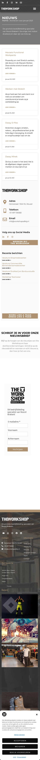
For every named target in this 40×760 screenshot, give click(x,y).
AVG (14, 757)
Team (26, 556)
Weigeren (20, 746)
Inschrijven (18, 449)
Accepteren (20, 741)
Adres (12, 201)
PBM (4, 582)
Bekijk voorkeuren (20, 752)
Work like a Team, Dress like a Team (8, 571)
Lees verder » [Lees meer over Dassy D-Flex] (10, 141)
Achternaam (13, 438)
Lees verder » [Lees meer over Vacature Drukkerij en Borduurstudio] (6, 273)
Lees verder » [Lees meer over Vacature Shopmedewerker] (6, 260)
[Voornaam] (17, 434)
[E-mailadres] (17, 425)
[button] (37, 714)
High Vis (5, 576)
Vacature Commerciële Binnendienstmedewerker (13, 264)
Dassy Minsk (11, 156)
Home (5, 20)
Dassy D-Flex (11, 123)
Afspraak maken (30, 553)
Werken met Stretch (15, 89)
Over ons (27, 544)
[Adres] (5, 202)
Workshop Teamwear (11, 277)
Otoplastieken (7, 579)
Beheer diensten (19, 735)
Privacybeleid (21, 757)
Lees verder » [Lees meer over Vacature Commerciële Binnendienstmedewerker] (6, 268)
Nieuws (26, 550)
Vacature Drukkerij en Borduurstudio (18, 271)
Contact (27, 559)
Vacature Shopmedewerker (14, 258)
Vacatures (27, 547)
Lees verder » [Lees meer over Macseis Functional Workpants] (10, 73)
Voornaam (12, 430)
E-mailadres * (14, 421)
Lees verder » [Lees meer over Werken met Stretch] (10, 107)
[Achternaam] (17, 442)
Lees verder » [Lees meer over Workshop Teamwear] (6, 279)
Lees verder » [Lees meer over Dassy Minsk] (10, 172)
